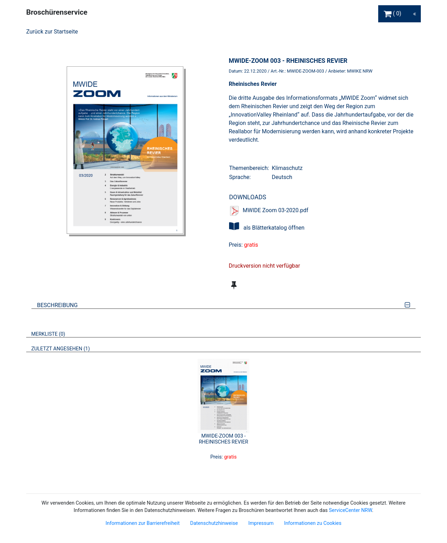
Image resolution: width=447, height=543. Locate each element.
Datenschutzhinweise (214, 523)
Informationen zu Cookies (312, 523)
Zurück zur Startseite (52, 31)
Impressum (260, 523)
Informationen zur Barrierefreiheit (142, 523)
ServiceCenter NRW (350, 510)
